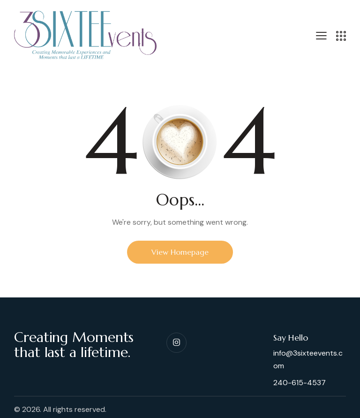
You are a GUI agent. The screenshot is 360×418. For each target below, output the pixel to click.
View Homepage (180, 252)
